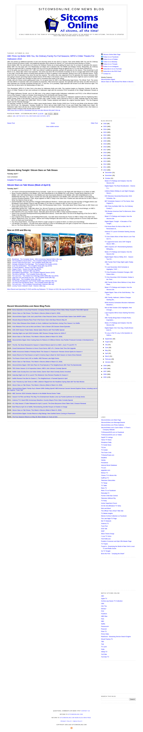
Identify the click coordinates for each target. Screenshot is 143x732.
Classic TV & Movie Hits (109, 475)
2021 (105, 138)
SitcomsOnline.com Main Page (111, 420)
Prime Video (105, 634)
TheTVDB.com (106, 539)
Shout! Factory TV (107, 639)
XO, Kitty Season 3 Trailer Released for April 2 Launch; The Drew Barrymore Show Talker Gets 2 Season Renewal (49, 403)
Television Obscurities (108, 480)
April (106, 353)
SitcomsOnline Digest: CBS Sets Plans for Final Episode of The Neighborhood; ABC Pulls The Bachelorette (46, 365)
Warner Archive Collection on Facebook (114, 516)
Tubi (102, 644)
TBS (102, 641)
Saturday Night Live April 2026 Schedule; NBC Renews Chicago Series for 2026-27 (39, 333)
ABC (14, 116)
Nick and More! (106, 508)
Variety (103, 460)
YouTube (104, 654)
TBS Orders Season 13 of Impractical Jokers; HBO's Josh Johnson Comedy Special (39, 368)
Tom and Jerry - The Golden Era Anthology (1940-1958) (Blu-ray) (33, 276)
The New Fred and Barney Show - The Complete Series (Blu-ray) (33, 282)
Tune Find (104, 526)
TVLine (103, 447)
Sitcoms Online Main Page (110, 54)
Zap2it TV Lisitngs (107, 437)
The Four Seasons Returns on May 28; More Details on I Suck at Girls (34, 417)
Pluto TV (104, 631)
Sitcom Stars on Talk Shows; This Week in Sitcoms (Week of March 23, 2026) (37, 361)
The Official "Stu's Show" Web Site (112, 511)
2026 (105, 123)
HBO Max (104, 616)
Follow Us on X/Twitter (110, 59)
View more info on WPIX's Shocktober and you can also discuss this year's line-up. (33, 110)
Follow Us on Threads (110, 64)
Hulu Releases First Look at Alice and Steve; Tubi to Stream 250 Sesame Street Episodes (41, 326)
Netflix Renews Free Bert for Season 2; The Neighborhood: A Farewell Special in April (39, 378)
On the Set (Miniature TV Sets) (111, 506)
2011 (105, 167)
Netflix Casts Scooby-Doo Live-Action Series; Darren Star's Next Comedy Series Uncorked (41, 372)
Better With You (23, 116)
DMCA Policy (77, 721)
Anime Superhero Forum (109, 503)
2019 (105, 144)
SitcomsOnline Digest (108, 79)
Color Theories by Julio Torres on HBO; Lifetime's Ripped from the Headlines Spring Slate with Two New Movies (48, 382)
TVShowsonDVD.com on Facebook (112, 432)
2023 (105, 132)
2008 (105, 368)
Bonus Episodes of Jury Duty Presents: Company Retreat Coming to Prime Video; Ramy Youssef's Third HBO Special (50, 310)
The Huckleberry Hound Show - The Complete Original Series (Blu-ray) (35, 261)
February (108, 359)
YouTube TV (105, 657)
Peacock (104, 629)
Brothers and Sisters (37, 116)
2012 (105, 164)
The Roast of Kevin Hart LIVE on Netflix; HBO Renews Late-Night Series (35, 358)
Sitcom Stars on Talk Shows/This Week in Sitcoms (117, 81)
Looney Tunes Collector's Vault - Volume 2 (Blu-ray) (28, 286)
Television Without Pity (108, 498)
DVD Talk (104, 528)
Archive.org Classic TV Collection (112, 601)
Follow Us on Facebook (111, 57)
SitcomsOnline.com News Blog (71, 9)
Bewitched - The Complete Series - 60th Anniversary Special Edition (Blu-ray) (37, 259)
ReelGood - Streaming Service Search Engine (116, 636)
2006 (105, 374)
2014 (105, 158)
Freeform (104, 614)
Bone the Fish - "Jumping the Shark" (112, 553)
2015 (105, 155)
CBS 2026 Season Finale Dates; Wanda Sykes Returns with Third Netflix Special (38, 330)
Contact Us (105, 73)
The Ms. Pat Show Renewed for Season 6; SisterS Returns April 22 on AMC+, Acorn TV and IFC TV (44, 345)
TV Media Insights (107, 513)
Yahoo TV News (106, 440)
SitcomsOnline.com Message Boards (113, 422)
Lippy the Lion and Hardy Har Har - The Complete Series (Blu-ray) (33, 277)
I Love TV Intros (106, 536)
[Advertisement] (71, 45)
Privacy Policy (66, 721)
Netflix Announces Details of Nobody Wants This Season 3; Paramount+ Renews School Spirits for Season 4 (47, 351)
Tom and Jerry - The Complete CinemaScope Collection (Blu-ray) (33, 284)
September (109, 339)
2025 (105, 126)
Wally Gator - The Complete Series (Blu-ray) (26, 279)
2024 (105, 129)
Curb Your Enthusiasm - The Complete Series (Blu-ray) (29, 266)
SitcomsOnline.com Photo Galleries (112, 425)
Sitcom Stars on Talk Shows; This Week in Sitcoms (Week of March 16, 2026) (37, 385)
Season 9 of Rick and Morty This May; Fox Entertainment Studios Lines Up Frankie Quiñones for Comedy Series (48, 397)
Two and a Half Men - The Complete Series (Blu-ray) (29, 274)
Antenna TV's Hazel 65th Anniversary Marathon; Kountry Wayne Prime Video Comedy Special (42, 400)
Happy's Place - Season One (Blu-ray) (24, 269)
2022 (105, 135)
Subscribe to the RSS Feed (112, 71)
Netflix (103, 624)
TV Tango (104, 483)
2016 (105, 152)
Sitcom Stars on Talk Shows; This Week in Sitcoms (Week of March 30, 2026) (37, 336)
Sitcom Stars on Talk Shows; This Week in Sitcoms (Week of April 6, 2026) (36, 313)
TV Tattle (104, 485)
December (108, 172)
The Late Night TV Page (109, 518)
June (107, 347)
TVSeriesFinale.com (107, 455)
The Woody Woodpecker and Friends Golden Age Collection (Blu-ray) (34, 281)
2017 (105, 149)
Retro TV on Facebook (108, 490)
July (106, 344)
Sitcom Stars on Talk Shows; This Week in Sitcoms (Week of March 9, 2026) (36, 410)
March (107, 356)
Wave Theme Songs (107, 533)
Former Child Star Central (109, 495)
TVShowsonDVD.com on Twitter (111, 435)
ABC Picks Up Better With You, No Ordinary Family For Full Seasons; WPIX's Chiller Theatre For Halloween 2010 (50, 57)
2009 (105, 365)
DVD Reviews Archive (83, 289)
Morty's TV (104, 473)
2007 (105, 371)
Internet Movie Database (109, 465)
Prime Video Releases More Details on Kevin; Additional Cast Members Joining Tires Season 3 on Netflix (46, 323)
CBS (102, 603)
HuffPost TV (105, 478)
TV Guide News (106, 445)
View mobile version (52, 126)
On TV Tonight (105, 551)
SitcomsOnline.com (75, 714)
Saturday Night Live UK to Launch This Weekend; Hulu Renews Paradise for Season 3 (40, 375)
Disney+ (103, 608)
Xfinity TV (104, 652)
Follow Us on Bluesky (110, 62)
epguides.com (105, 470)
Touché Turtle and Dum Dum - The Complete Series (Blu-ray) (32, 262)
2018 (105, 147)
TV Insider (104, 450)
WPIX (48, 116)
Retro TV (104, 488)
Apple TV (104, 598)
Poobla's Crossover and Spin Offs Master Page (116, 541)
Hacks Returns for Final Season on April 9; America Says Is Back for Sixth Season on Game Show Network (46, 355)
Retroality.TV (105, 493)
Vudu (102, 649)
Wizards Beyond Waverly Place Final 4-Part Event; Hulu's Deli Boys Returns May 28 (39, 320)
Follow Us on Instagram (111, 66)
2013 (105, 161)
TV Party (104, 500)
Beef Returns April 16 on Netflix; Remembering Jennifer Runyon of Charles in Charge (39, 407)
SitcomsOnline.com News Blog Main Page (75, 717)
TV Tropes (104, 544)
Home (53, 123)
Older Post (94, 123)
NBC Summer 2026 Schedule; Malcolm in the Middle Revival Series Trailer (36, 393)
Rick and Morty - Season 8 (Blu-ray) (23, 271)
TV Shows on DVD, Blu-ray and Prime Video (60, 289)
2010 (105, 170)
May (106, 350)
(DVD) (50, 266)
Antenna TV (105, 523)
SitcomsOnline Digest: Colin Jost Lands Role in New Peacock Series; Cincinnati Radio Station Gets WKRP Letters (49, 316)
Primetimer (104, 462)
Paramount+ (105, 626)
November (108, 175)
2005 (105, 377)
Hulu (102, 619)
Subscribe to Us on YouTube (112, 69)
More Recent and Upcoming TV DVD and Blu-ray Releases (26, 289)
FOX (102, 611)
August (107, 342)
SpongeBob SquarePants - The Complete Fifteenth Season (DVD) (33, 272)
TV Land (104, 647)
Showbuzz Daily (106, 442)
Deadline (104, 457)
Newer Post (11, 123)
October (108, 178)
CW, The (104, 606)
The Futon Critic (106, 452)
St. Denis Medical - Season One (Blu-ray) (25, 267)
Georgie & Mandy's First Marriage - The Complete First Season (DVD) (34, 264)
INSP (102, 531)
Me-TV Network (106, 521)
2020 (105, 141)
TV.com (103, 468)
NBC (102, 621)
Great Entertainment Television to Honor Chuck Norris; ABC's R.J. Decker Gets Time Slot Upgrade (44, 348)
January (108, 362)
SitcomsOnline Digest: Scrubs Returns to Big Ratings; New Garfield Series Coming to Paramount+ (44, 413)
